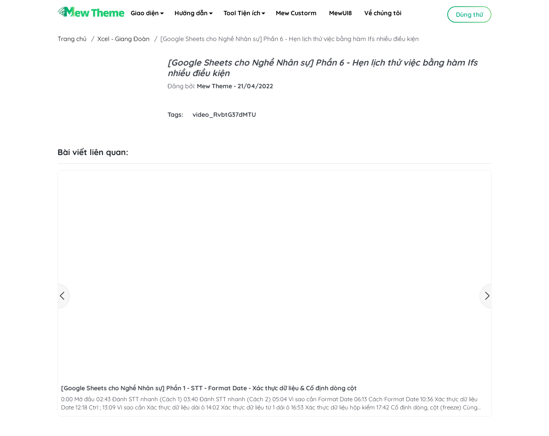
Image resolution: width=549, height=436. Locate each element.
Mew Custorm (296, 14)
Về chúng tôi (382, 14)
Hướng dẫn (196, 15)
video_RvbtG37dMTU (224, 115)
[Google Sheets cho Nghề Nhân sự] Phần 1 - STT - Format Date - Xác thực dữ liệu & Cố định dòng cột (209, 389)
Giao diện (149, 15)
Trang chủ (72, 39)
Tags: (175, 115)
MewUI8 (340, 14)
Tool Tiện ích (246, 15)
